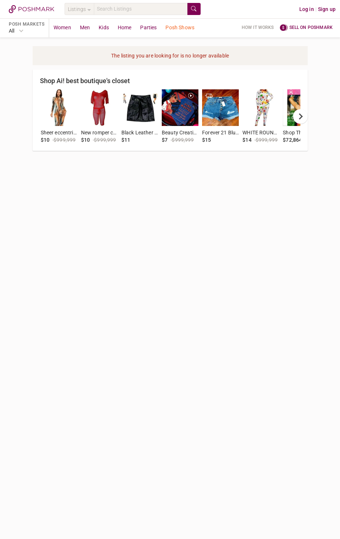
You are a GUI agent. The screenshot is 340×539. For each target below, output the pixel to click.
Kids (104, 27)
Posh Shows (179, 27)
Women (62, 27)
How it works (258, 27)
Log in (306, 9)
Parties (148, 27)
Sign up (327, 9)
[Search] (140, 9)
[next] (300, 116)
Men (85, 27)
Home (125, 27)
